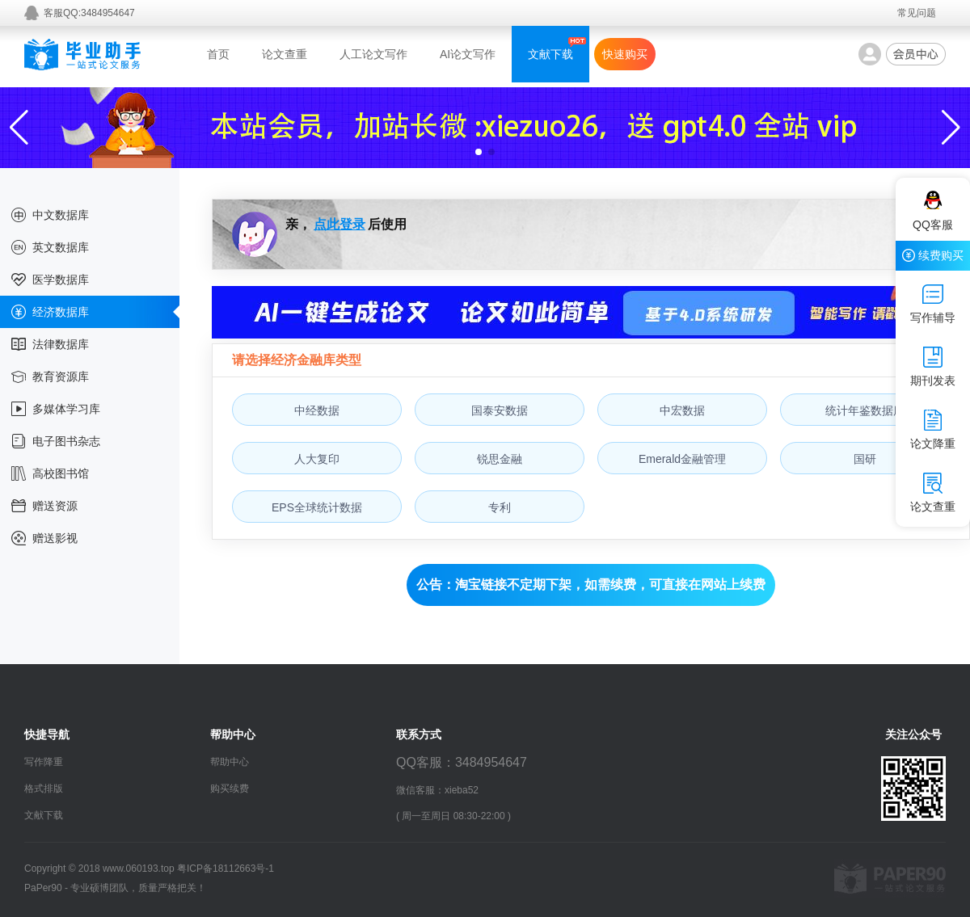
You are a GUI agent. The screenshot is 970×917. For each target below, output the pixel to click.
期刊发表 (932, 367)
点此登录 (339, 224)
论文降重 (932, 430)
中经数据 (317, 410)
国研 (865, 458)
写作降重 (43, 762)
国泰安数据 (499, 410)
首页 (218, 54)
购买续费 (229, 788)
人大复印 (317, 458)
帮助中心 (229, 762)
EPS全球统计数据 (317, 507)
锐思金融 (499, 458)
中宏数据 (682, 410)
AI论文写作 (468, 54)
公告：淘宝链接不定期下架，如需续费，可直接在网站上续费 (590, 584)
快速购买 (624, 54)
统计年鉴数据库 (865, 410)
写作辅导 (932, 304)
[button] (478, 152)
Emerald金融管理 (682, 458)
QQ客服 (933, 211)
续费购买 (933, 255)
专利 (499, 507)
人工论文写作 (373, 54)
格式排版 (43, 788)
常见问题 (916, 13)
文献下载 (550, 54)
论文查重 (284, 54)
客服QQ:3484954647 (89, 13)
